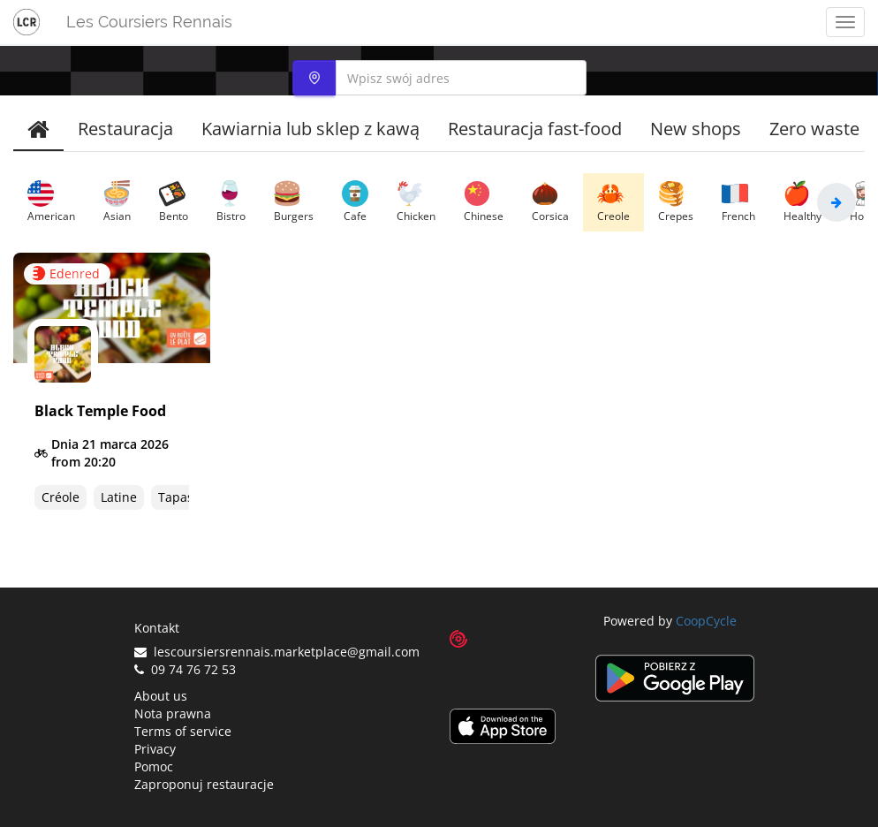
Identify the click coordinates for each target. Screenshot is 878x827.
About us (160, 695)
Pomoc (153, 766)
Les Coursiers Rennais (149, 21)
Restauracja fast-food (535, 128)
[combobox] (439, 77)
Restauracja (125, 128)
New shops (695, 128)
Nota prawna (172, 713)
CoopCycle (706, 620)
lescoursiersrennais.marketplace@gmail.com (277, 651)
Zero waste (814, 128)
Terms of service (182, 731)
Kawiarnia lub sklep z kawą (310, 128)
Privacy (155, 748)
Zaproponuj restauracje (204, 784)
